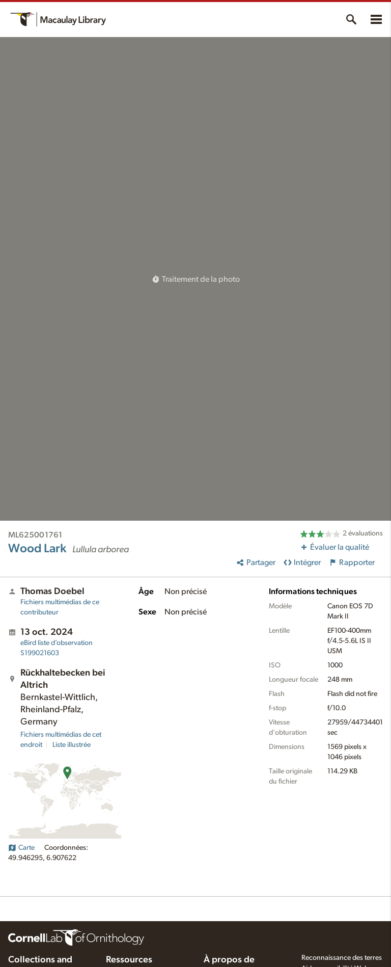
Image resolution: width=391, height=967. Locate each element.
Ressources (129, 959)
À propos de (229, 959)
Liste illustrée (71, 744)
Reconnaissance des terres (341, 957)
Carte (21, 847)
